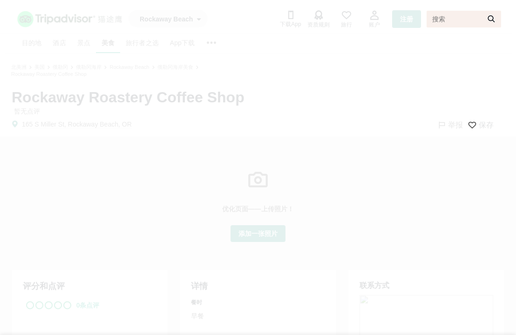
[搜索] (464, 19)
